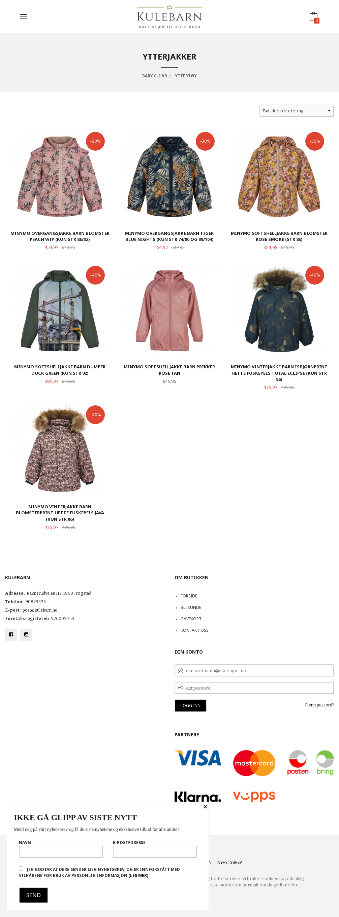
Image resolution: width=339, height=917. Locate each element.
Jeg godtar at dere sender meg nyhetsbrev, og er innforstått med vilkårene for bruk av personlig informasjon (99, 872)
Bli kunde (191, 607)
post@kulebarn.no (40, 610)
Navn (61, 849)
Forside (189, 596)
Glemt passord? (319, 705)
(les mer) (138, 875)
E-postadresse (155, 849)
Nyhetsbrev (229, 862)
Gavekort (191, 619)
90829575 (35, 601)
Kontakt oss (195, 630)
